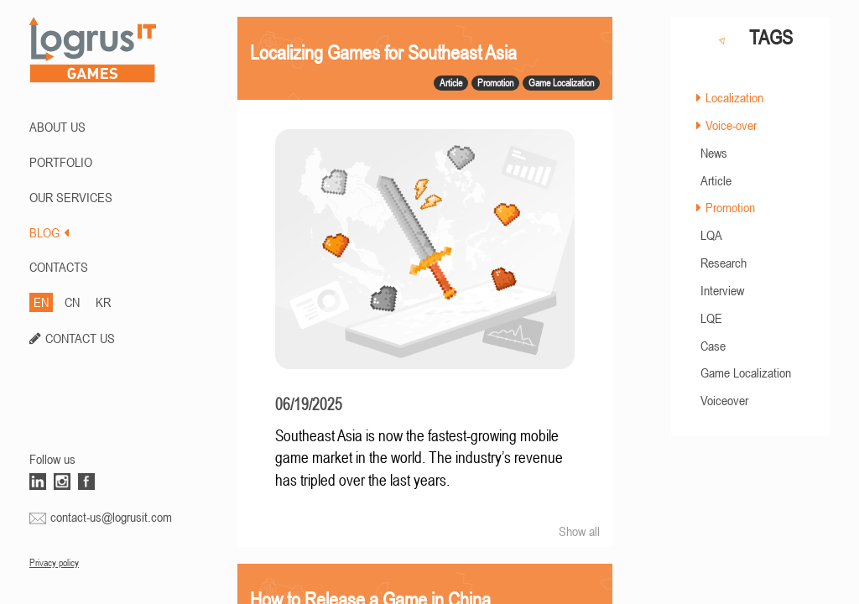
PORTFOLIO (60, 161)
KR (103, 302)
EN (41, 302)
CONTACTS (58, 266)
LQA (711, 234)
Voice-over (731, 125)
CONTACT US (80, 338)
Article (715, 180)
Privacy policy (54, 563)
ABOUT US (57, 126)
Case (713, 345)
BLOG (49, 232)
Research (723, 262)
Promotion (730, 207)
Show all (579, 531)
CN (72, 302)
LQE (711, 317)
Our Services (70, 197)
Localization (734, 97)
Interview (722, 290)
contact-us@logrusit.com (111, 516)
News (713, 152)
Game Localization (745, 372)
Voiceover (724, 400)
